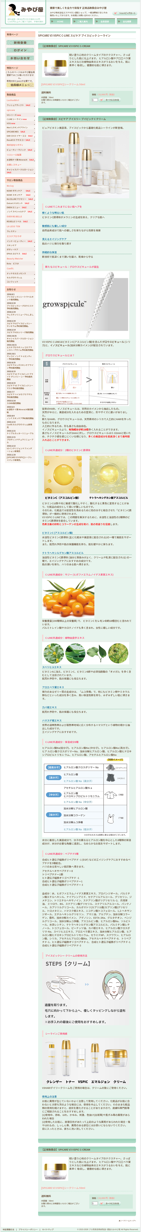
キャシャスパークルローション (21, 171)
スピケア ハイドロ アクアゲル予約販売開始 (19, 395)
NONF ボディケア (18, 190)
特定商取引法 (8, 1229)
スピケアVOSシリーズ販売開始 (20, 332)
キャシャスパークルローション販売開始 (20, 339)
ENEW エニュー (16, 207)
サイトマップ (48, 1229)
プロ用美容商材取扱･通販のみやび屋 (104, 1229)
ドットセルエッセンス (16, 273)
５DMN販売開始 (14, 403)
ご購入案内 (82, 21)
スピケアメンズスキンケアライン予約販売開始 (20, 366)
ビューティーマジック (19, 149)
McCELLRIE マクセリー (20, 199)
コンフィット (12, 281)
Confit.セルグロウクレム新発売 (19, 425)
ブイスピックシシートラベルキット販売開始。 (20, 298)
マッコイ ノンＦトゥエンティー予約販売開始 (19, 357)
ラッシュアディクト (18, 105)
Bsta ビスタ (13, 263)
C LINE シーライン (17, 119)
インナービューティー (19, 241)
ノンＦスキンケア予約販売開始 (20, 418)
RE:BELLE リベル (17, 221)
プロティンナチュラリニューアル (20, 440)
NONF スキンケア (18, 194)
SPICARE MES (16, 131)
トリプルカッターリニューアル (20, 433)
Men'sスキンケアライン (17, 127)
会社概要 (127, 21)
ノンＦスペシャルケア (19, 211)
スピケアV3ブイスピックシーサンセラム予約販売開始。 (19, 324)
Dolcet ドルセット (18, 203)
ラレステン (11, 231)
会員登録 (105, 21)
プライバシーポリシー (28, 1229)
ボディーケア (12, 249)
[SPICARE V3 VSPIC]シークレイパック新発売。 (19, 458)
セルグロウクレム (14, 277)
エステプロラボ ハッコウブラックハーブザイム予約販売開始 (20, 348)
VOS (11, 123)
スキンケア (11, 245)
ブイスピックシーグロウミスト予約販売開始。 (20, 307)
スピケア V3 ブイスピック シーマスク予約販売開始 (20, 386)
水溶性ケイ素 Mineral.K (20, 159)
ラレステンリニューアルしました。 (20, 316)
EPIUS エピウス (17, 253)
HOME (60, 21)
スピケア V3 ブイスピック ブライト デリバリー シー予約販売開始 (20, 377)
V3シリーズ (14, 115)
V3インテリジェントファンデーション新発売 (19, 449)
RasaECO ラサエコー (18, 139)
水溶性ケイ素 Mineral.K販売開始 (20, 410)
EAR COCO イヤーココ (20, 135)
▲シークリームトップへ (127, 1221)
